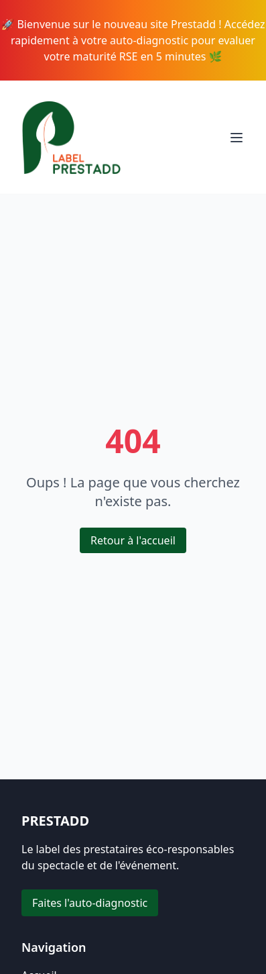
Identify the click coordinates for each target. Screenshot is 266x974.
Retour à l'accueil (133, 540)
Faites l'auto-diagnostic (89, 902)
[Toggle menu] (236, 138)
